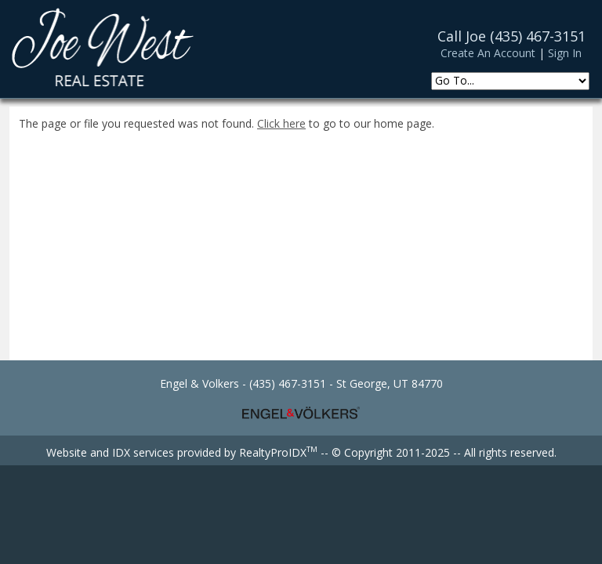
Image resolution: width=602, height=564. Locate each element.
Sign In (565, 52)
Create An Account (488, 52)
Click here (281, 123)
